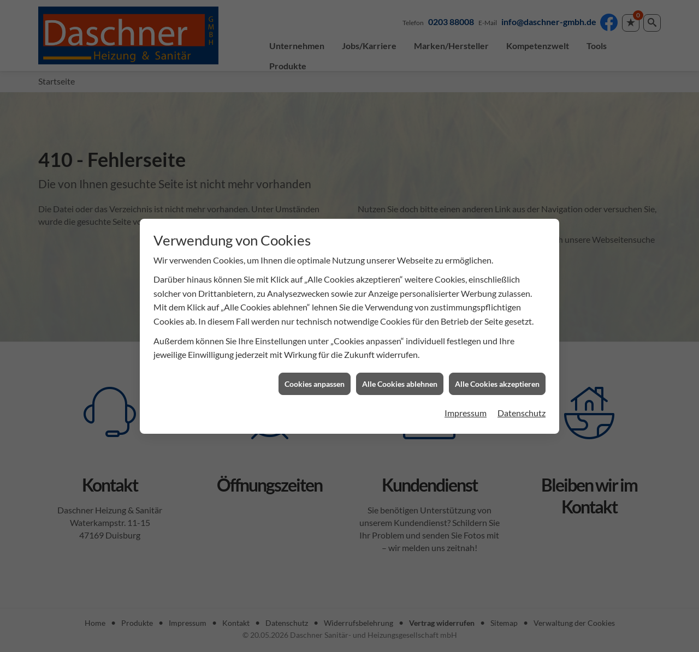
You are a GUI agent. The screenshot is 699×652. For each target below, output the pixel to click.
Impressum (466, 408)
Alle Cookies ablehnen (399, 379)
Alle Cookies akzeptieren (497, 379)
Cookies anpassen (315, 379)
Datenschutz (521, 408)
